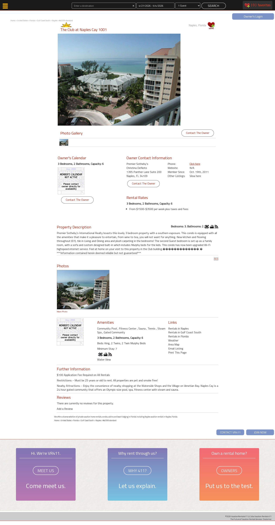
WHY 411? (137, 470)
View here (195, 176)
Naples (54, 20)
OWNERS (229, 470)
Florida (32, 20)
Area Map (173, 344)
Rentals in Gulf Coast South (184, 332)
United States (22, 20)
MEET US (46, 470)
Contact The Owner (197, 133)
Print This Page (177, 352)
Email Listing (175, 348)
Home (13, 20)
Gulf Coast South (43, 20)
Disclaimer (267, 519)
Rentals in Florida (178, 336)
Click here (195, 164)
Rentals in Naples (178, 328)
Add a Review (65, 409)
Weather (173, 340)
